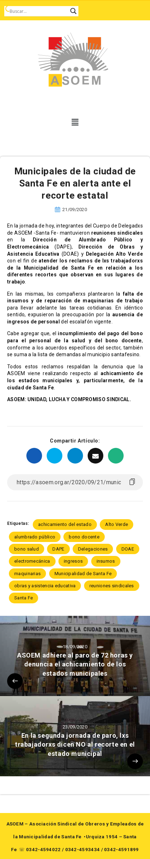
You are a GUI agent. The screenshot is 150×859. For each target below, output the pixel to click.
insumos (106, 561)
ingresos (73, 561)
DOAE (127, 549)
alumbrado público (34, 537)
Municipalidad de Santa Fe (83, 573)
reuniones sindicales (111, 585)
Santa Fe (23, 597)
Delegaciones (93, 549)
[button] (75, 122)
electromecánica (32, 561)
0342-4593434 (82, 849)
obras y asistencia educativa (45, 585)
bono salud (26, 549)
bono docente (84, 537)
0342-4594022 (43, 849)
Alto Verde (116, 524)
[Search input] (38, 11)
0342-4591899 (121, 849)
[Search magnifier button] (73, 11)
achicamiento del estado (65, 524)
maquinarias (27, 573)
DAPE (58, 549)
